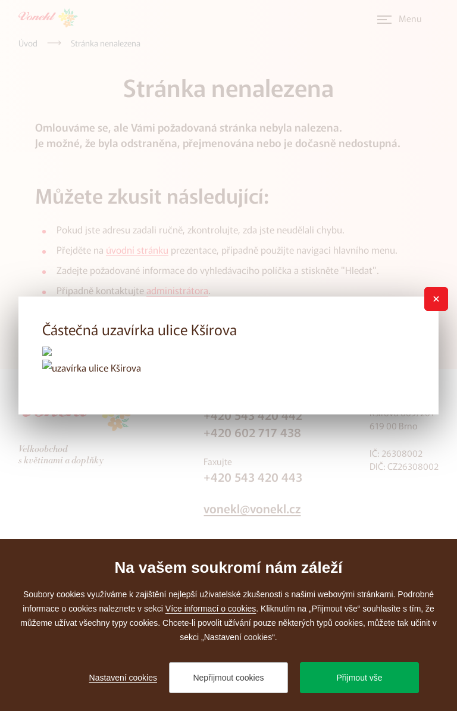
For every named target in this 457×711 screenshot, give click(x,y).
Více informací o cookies (210, 608)
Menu (410, 18)
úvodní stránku (137, 249)
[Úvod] (27, 43)
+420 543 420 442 (253, 414)
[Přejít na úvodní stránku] (51, 18)
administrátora (177, 290)
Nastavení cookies (123, 677)
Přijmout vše (359, 677)
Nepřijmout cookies (228, 677)
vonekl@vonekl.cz (252, 508)
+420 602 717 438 (252, 432)
